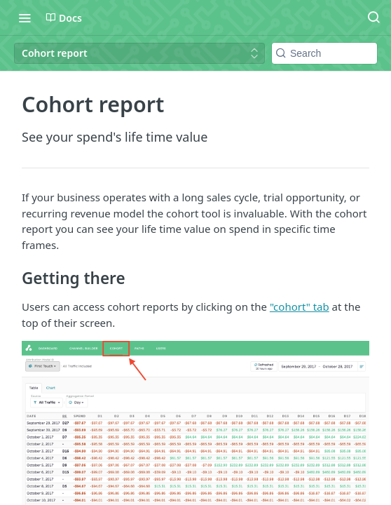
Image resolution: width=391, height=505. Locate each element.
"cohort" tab (299, 306)
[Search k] (324, 53)
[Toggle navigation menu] (24, 17)
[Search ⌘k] (373, 17)
